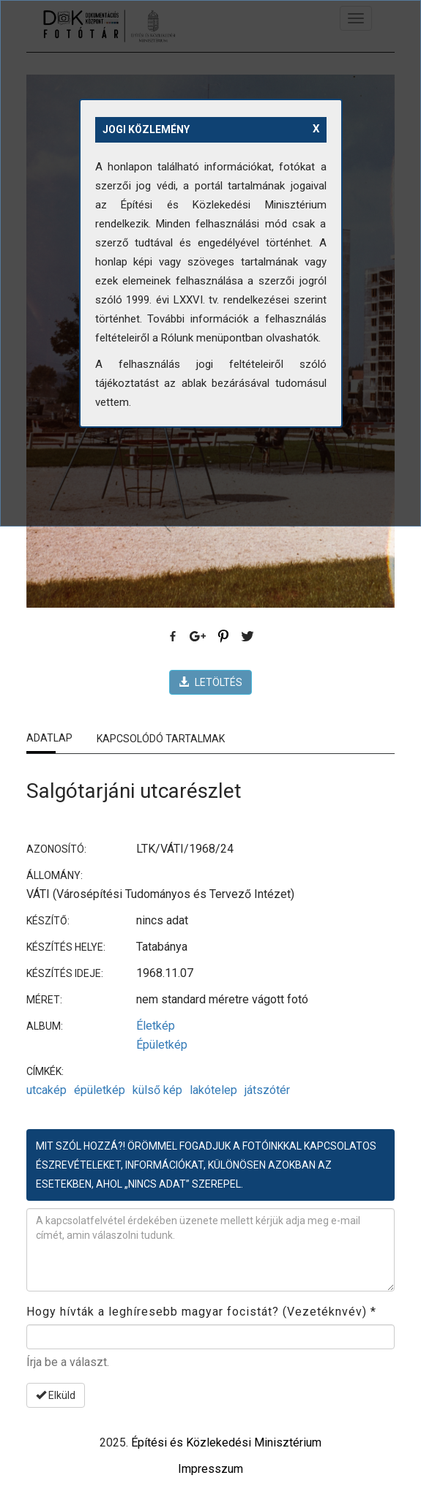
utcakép (46, 1090)
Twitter (248, 637)
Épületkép (161, 1045)
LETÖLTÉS (210, 682)
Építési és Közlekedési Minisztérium (226, 1442)
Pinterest (223, 637)
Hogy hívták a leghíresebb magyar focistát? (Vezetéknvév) (201, 1312)
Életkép (155, 1026)
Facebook (174, 637)
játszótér (267, 1090)
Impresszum (210, 1469)
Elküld (55, 1395)
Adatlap (49, 738)
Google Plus (198, 637)
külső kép (157, 1090)
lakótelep (213, 1090)
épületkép (99, 1090)
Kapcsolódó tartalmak (161, 738)
